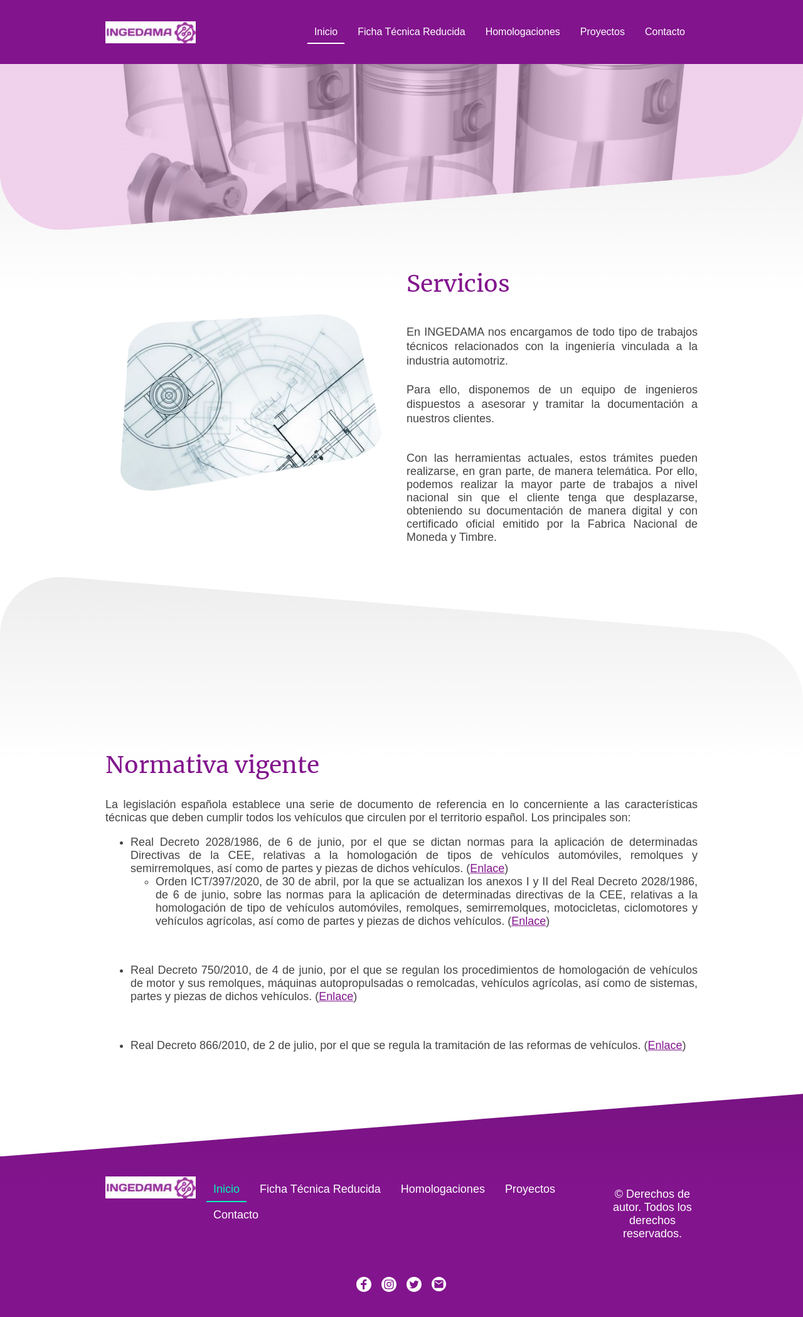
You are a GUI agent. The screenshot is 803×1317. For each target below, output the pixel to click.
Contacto (665, 31)
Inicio (326, 31)
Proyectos (602, 31)
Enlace (487, 868)
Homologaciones (523, 31)
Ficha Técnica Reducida (411, 31)
